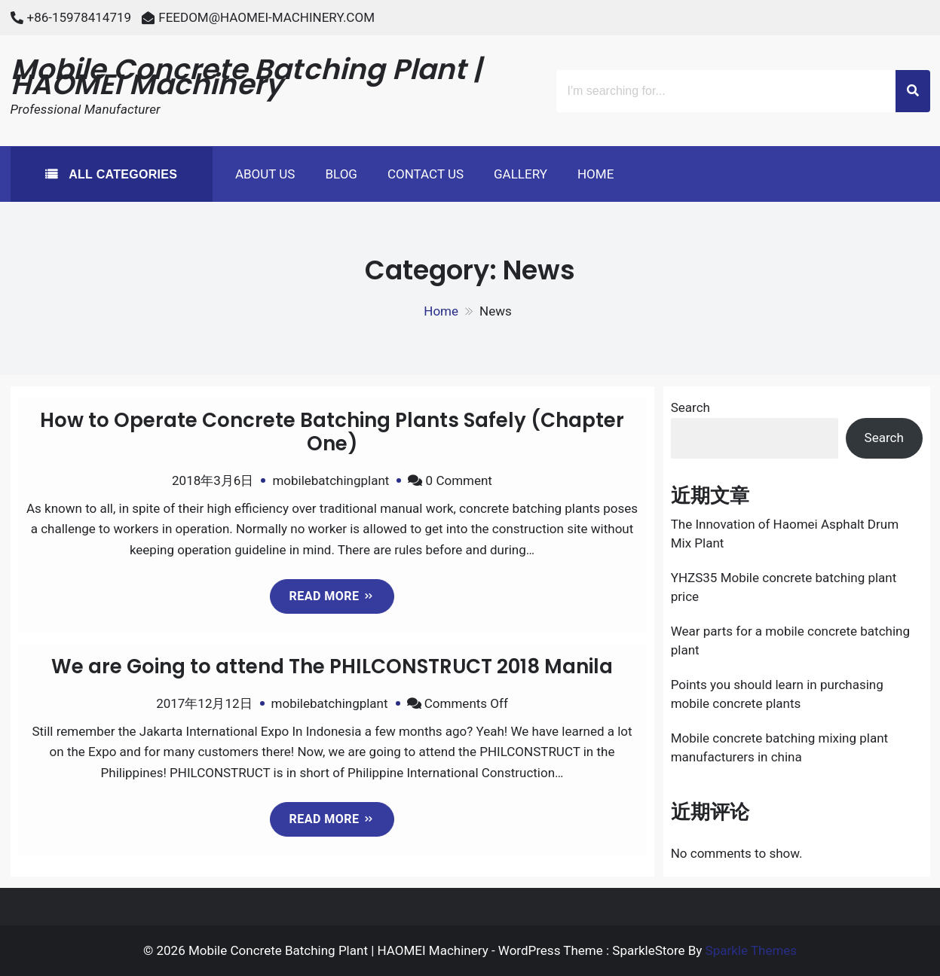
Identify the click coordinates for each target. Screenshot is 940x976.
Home (595, 173)
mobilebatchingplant (330, 480)
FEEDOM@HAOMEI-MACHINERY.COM (266, 17)
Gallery (520, 173)
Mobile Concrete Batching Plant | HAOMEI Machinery (246, 77)
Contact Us (425, 173)
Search (690, 407)
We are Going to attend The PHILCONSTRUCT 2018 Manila (332, 666)
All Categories (121, 174)
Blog (341, 173)
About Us (265, 173)
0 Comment (459, 480)
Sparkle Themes (752, 950)
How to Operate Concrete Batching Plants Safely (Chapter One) (332, 432)
